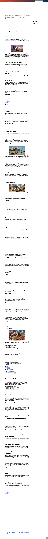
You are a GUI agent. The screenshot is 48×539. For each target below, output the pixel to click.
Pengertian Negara (7, 367)
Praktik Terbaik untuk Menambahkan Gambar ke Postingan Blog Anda (36, 19)
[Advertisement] (24, 8)
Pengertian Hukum (7, 101)
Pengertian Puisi (7, 368)
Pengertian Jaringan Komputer (9, 491)
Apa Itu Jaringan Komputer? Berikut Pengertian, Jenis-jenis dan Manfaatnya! (36, 17)
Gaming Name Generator (34, 21)
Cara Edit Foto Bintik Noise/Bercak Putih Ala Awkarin (24, 533)
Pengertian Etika (7, 102)
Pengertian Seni (7, 492)
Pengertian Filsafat (7, 493)
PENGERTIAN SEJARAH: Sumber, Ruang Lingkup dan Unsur (10, 533)
